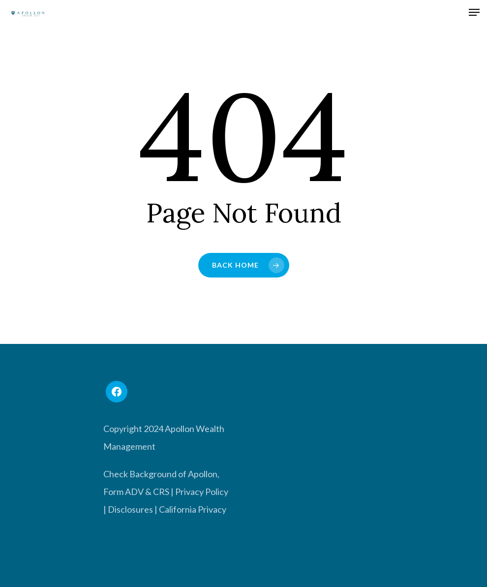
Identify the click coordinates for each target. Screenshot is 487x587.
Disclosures (130, 509)
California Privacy (192, 509)
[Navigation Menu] (474, 13)
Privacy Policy (201, 491)
